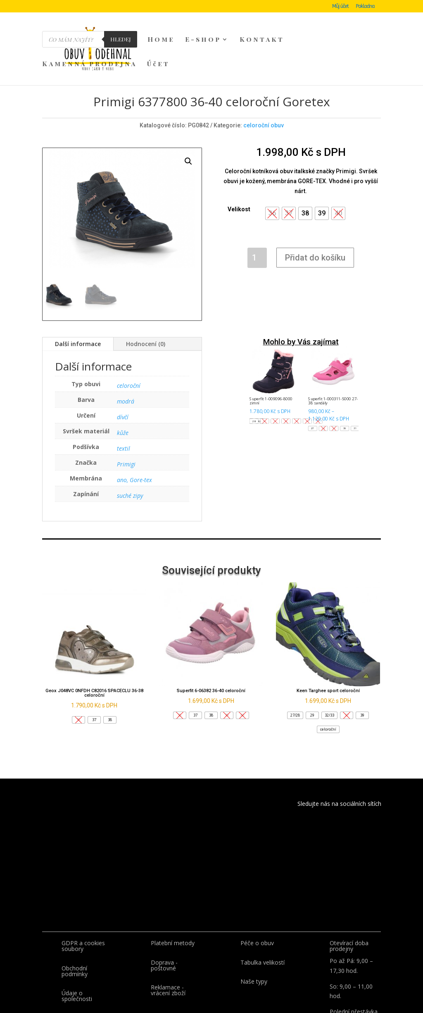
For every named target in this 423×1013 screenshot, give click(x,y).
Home (161, 39)
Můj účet (340, 6)
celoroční (128, 347)
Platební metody (173, 904)
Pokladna (365, 6)
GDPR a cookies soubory (83, 907)
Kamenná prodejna (89, 64)
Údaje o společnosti (77, 957)
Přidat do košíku (315, 219)
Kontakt (262, 39)
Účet (158, 64)
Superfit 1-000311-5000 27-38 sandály (333, 362)
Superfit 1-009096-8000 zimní (271, 362)
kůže (122, 394)
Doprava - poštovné (164, 926)
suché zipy (130, 457)
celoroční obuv (263, 86)
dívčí (122, 378)
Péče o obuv (257, 904)
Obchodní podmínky (75, 932)
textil (123, 409)
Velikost (239, 170)
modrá (125, 362)
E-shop (203, 39)
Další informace (78, 305)
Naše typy (253, 942)
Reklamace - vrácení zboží (168, 951)
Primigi (126, 425)
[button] (305, 174)
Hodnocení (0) (145, 305)
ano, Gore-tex (134, 441)
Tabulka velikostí (262, 923)
